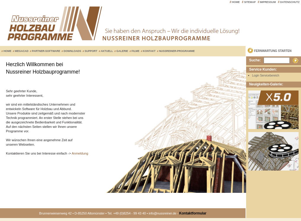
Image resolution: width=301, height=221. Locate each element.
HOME (236, 2)
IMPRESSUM (268, 2)
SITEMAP (250, 2)
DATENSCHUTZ (290, 2)
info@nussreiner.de (162, 213)
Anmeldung (80, 153)
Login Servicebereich (265, 75)
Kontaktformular (192, 213)
